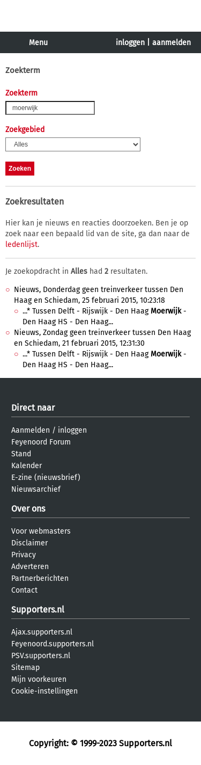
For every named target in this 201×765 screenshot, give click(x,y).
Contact (24, 590)
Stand (21, 453)
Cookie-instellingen (44, 691)
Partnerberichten (40, 578)
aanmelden (171, 42)
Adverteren (30, 566)
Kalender (26, 465)
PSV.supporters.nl (40, 655)
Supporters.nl (37, 609)
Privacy (23, 554)
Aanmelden (30, 430)
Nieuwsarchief (36, 489)
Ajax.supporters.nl (41, 632)
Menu (38, 42)
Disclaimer (29, 543)
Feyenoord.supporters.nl (52, 644)
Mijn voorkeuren (38, 679)
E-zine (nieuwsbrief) (45, 477)
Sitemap (25, 667)
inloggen (130, 42)
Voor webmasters (41, 531)
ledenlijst (21, 244)
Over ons (28, 509)
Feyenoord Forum (41, 442)
